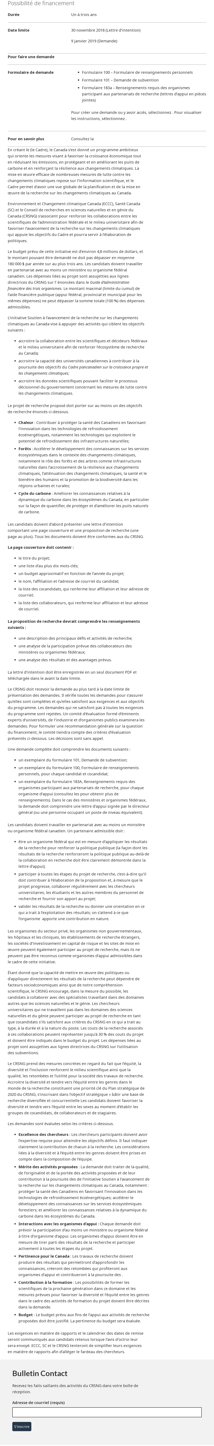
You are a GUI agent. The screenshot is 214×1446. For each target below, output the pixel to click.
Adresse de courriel (30, 1402)
